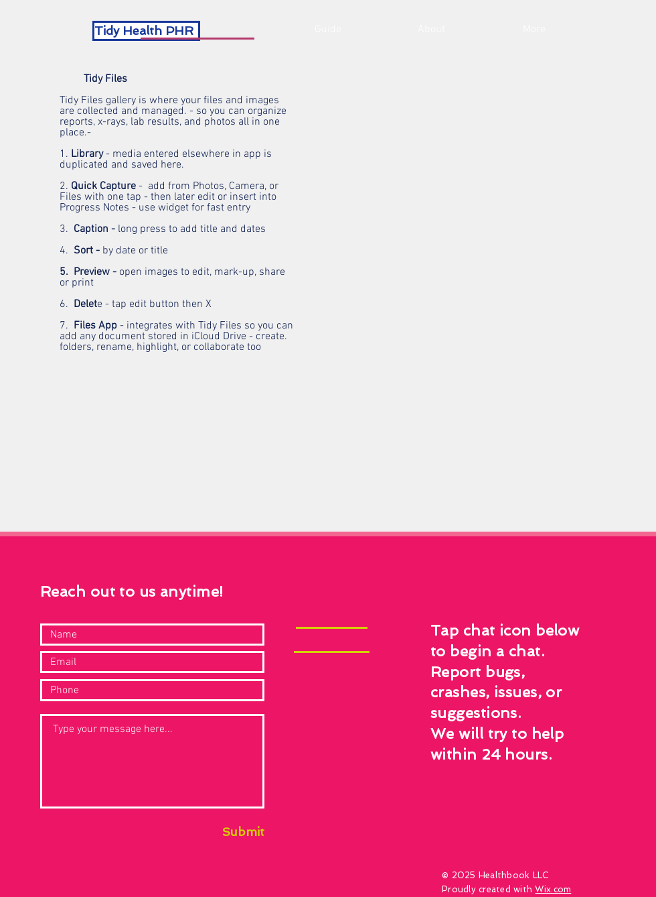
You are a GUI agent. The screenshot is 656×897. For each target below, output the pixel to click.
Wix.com (553, 889)
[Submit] (229, 831)
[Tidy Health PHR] (146, 31)
